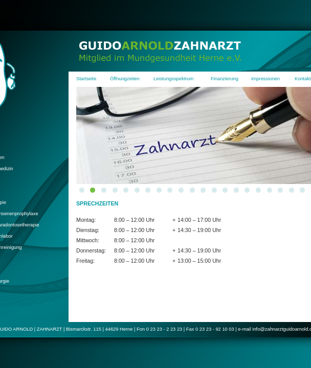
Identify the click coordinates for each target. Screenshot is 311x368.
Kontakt (303, 78)
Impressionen (265, 78)
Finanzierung (224, 78)
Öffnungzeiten (125, 78)
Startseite (86, 78)
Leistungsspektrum (173, 78)
